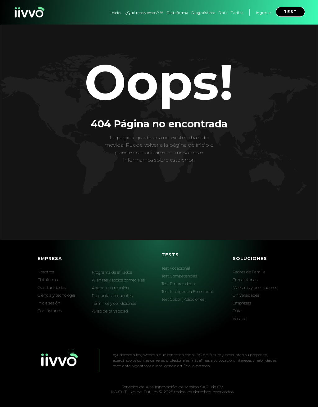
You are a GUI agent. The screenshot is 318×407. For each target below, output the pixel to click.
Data (223, 12)
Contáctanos (50, 310)
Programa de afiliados (112, 272)
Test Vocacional (175, 268)
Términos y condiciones (114, 303)
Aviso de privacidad (110, 311)
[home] (29, 12)
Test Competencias (179, 275)
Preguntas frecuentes (112, 295)
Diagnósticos (203, 12)
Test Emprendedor (178, 283)
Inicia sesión (49, 302)
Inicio (115, 12)
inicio (202, 145)
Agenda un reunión (110, 287)
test (290, 11)
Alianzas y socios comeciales (118, 279)
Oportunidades (52, 287)
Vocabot (240, 318)
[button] (144, 12)
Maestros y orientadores (255, 287)
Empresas (242, 302)
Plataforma (178, 12)
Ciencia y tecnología (56, 295)
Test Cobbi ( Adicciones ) (184, 299)
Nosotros (46, 271)
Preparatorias (245, 279)
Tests (170, 254)
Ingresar (263, 12)
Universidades (246, 295)
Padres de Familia (249, 271)
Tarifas (237, 12)
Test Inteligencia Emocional (187, 291)
